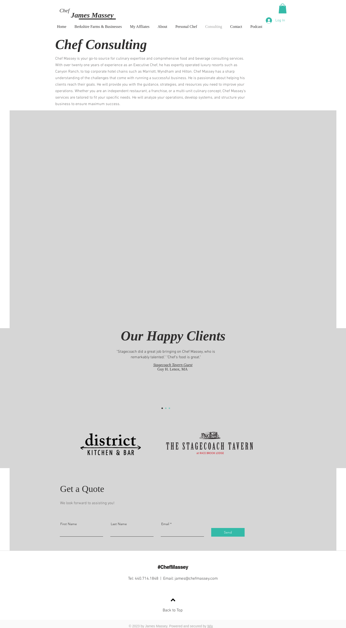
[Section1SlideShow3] (169, 408)
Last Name (119, 524)
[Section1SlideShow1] (162, 408)
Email (165, 524)
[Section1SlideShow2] (166, 408)
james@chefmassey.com (196, 578)
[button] (282, 8)
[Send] (228, 532)
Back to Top (173, 610)
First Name (68, 524)
